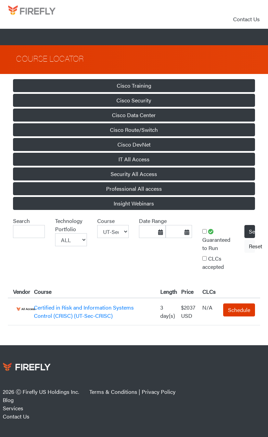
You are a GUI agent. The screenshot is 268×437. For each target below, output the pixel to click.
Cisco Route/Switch (134, 130)
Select (252, 231)
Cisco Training (134, 85)
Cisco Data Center (134, 115)
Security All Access (134, 174)
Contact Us (246, 19)
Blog (8, 400)
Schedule (239, 310)
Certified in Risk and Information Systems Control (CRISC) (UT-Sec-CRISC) (84, 311)
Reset (252, 246)
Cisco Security (133, 100)
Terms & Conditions (113, 392)
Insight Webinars (134, 203)
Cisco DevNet (134, 144)
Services (13, 408)
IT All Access (134, 159)
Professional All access (134, 188)
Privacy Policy (159, 392)
